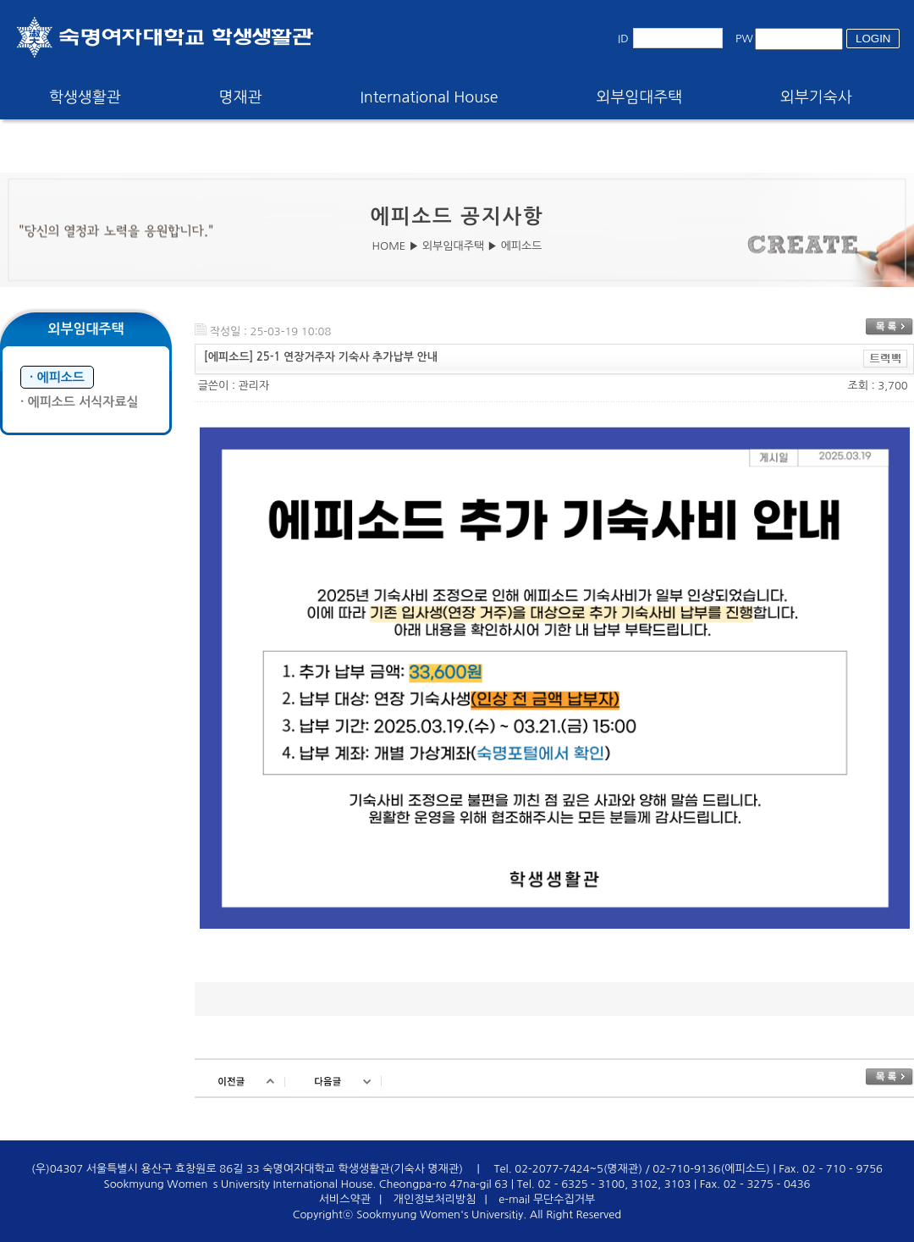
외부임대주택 (640, 97)
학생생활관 (85, 97)
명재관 (240, 97)
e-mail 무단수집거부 (546, 1199)
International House (429, 97)
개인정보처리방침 (435, 1199)
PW (744, 38)
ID (623, 38)
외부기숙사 (816, 97)
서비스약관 (345, 1199)
